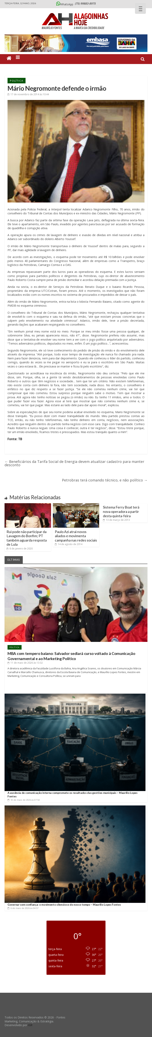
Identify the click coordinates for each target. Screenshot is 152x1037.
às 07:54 (24, 799)
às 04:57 (23, 908)
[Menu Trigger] (140, 8)
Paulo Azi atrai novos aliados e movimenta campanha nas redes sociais (76, 535)
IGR (30, 1025)
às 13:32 (25, 662)
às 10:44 (28, 94)
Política (16, 80)
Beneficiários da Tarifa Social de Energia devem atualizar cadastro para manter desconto (74, 463)
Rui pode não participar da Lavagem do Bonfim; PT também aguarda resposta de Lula (27, 538)
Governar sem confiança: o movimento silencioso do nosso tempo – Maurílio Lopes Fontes (64, 904)
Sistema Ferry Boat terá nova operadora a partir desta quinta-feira (121, 511)
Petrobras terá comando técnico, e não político (104, 480)
